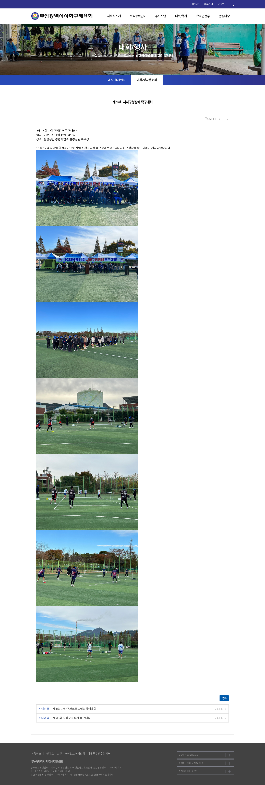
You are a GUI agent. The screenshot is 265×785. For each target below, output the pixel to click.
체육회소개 (114, 16)
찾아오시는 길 (54, 753)
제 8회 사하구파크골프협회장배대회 (74, 709)
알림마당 (224, 16)
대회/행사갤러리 (147, 80)
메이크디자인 (106, 774)
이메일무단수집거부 (99, 753)
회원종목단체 (138, 16)
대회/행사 (181, 16)
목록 (224, 698)
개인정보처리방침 (75, 753)
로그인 (221, 4)
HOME (195, 4)
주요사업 (160, 16)
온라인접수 (203, 16)
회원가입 (208, 4)
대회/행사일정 (117, 80)
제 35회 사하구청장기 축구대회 (72, 718)
